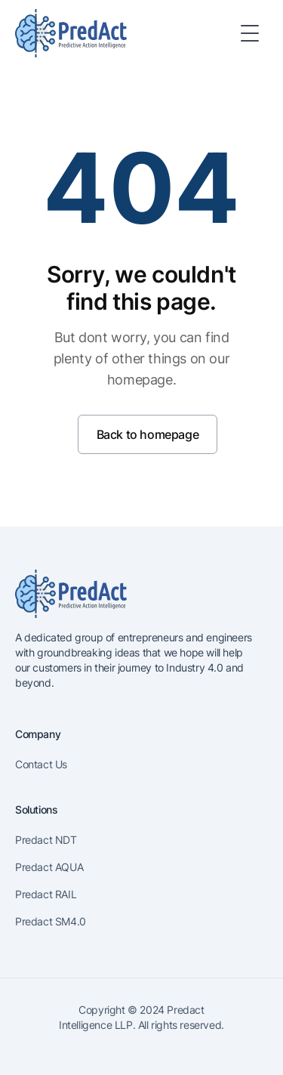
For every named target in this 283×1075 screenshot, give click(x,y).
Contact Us (41, 764)
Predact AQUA (49, 866)
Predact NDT (46, 839)
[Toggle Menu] (250, 33)
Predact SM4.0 (50, 921)
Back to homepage (148, 434)
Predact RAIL (45, 894)
